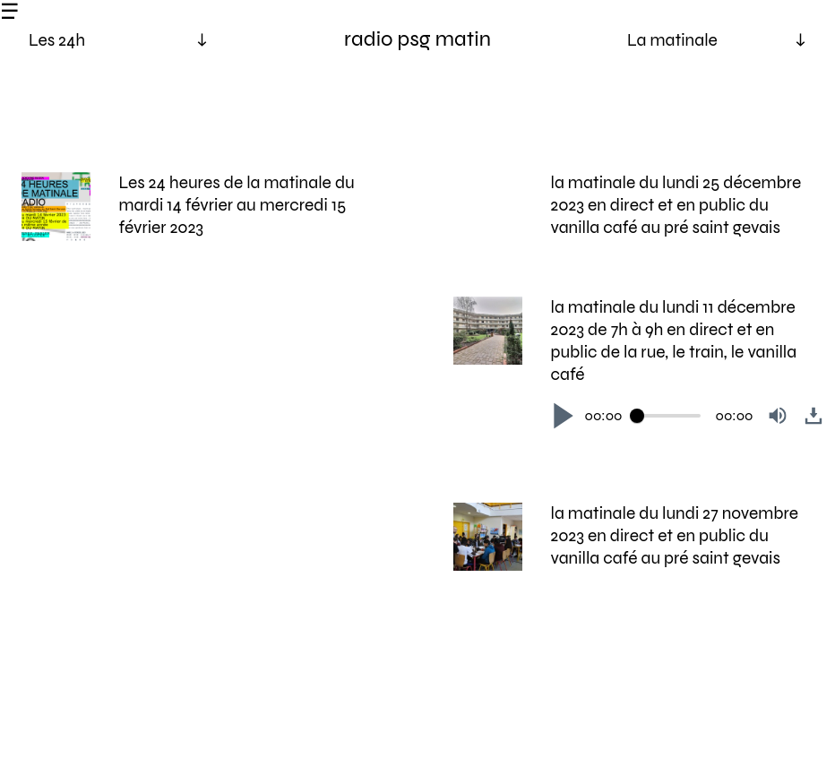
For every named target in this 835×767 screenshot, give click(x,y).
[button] (563, 416)
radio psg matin (417, 39)
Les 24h (57, 40)
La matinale (672, 40)
